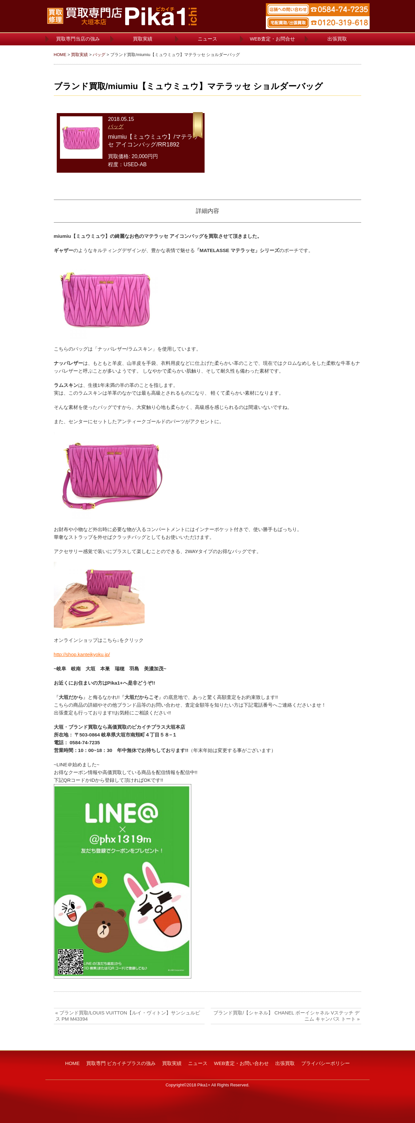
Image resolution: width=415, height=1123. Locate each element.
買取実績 (142, 38)
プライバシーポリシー (325, 1063)
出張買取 (337, 38)
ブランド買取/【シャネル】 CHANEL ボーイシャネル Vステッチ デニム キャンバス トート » (286, 1016)
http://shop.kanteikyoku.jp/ (82, 654)
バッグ (99, 54)
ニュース (207, 38)
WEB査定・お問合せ (272, 38)
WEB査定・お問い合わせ (241, 1063)
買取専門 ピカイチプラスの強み (121, 1063)
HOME (60, 54)
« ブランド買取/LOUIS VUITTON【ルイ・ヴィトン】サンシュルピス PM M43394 (127, 1016)
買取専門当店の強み (78, 38)
